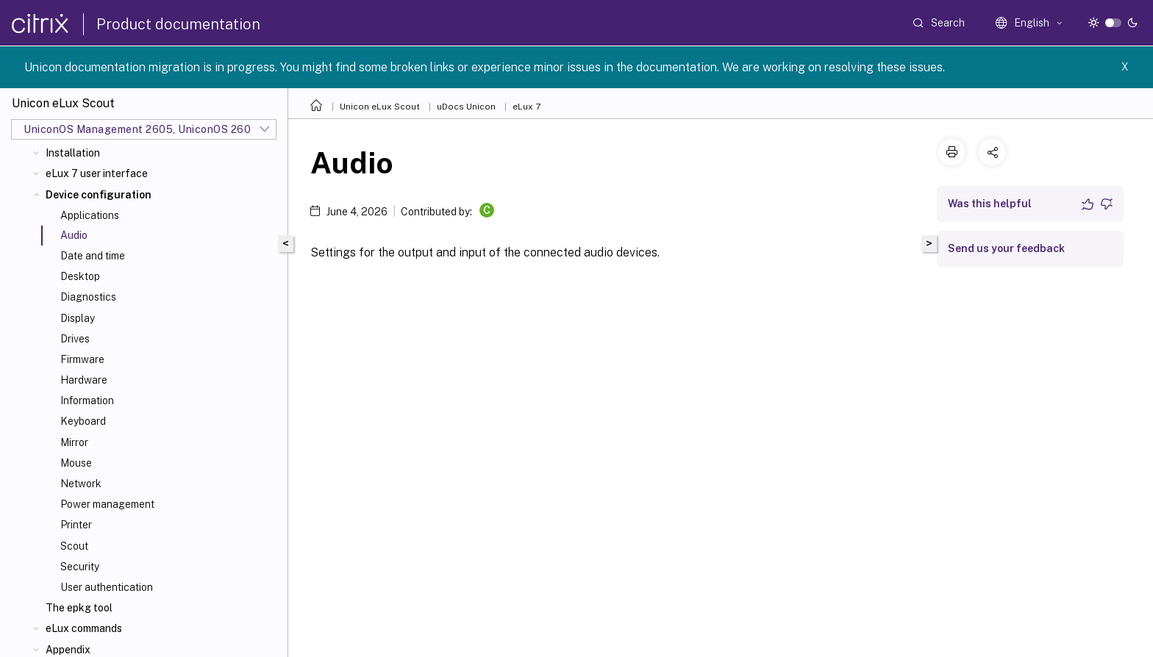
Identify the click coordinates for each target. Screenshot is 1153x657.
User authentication (106, 587)
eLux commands (84, 628)
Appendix (68, 650)
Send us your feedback (1006, 248)
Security (79, 566)
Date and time (92, 256)
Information (87, 400)
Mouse (76, 463)
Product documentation (178, 24)
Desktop (80, 276)
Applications (89, 215)
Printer (76, 525)
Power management (107, 504)
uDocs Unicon (466, 106)
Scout (74, 546)
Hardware (83, 380)
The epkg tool (79, 608)
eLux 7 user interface (97, 173)
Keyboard (83, 421)
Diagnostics (88, 297)
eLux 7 (526, 106)
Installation (73, 153)
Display (77, 318)
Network (80, 483)
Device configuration (98, 195)
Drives (75, 339)
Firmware (82, 359)
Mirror (74, 442)
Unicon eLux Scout (380, 106)
